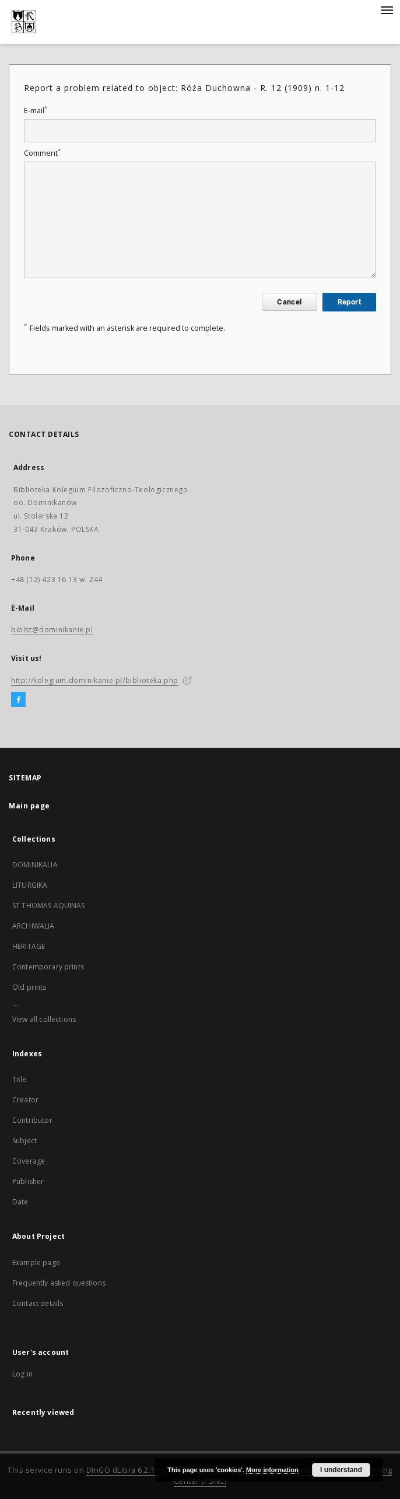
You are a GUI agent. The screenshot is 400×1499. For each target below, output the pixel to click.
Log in (22, 1374)
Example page (36, 1262)
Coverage (28, 1161)
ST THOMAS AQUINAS (48, 905)
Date (20, 1202)
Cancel (289, 301)
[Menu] (386, 9)
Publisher (28, 1181)
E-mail (35, 110)
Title (19, 1079)
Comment (42, 153)
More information (272, 1469)
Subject (24, 1141)
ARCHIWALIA (33, 926)
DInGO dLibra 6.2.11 (123, 1470)
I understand (341, 1470)
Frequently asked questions (59, 1283)
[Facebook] (18, 700)
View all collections (44, 1019)
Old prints (29, 987)
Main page (29, 806)
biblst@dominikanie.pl (52, 630)
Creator (25, 1100)
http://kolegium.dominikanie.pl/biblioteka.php (94, 680)
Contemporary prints (48, 967)
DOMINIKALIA (35, 865)
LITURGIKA (29, 885)
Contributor (32, 1120)
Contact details (37, 1303)
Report (349, 301)
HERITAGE (28, 946)
